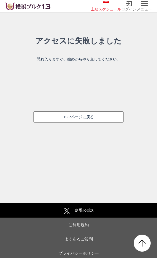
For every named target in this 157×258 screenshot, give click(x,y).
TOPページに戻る (78, 117)
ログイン (128, 6)
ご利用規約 (78, 225)
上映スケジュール (106, 6)
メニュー (144, 6)
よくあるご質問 (78, 239)
